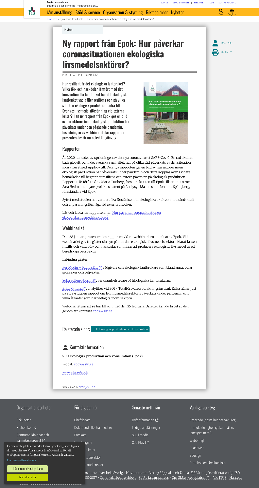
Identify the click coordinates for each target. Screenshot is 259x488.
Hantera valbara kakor (21, 460)
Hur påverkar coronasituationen (136, 212)
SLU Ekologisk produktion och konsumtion (120, 329)
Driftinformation (143, 420)
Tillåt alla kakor (27, 477)
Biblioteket (24, 427)
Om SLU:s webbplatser (189, 477)
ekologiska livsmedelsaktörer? (85, 217)
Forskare (80, 435)
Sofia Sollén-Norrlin (77, 280)
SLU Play (138, 442)
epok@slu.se (102, 311)
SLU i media (140, 435)
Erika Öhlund (72, 288)
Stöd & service (87, 12)
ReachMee (197, 448)
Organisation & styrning (123, 12)
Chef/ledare (82, 420)
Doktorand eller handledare (93, 427)
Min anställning (59, 12)
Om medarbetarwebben (118, 477)
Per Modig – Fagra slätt (80, 267)
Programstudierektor (88, 465)
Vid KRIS (219, 477)
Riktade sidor (157, 12)
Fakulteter (24, 420)
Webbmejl (197, 440)
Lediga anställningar (146, 427)
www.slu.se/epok (75, 372)
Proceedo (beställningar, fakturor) (213, 420)
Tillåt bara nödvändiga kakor (27, 469)
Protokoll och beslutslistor (208, 463)
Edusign (195, 455)
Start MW (52, 19)
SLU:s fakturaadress (154, 477)
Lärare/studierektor (87, 457)
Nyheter (177, 12)
